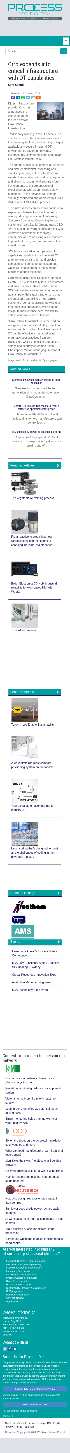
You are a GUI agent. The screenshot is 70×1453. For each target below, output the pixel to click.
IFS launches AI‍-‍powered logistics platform (36, 432)
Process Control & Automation (21, 1277)
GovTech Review (15, 1298)
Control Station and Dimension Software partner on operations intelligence (36, 407)
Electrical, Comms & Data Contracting (25, 1261)
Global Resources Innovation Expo (34, 974)
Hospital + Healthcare (17, 1294)
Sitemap (29, 1426)
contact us (8, 1416)
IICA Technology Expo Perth (30, 989)
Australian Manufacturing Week (32, 982)
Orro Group (16, 84)
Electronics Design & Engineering (23, 1264)
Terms (18, 1426)
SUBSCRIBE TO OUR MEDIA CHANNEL (35, 1389)
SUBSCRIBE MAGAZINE (35, 1404)
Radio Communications (18, 1281)
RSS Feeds (53, 1423)
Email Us (7, 1334)
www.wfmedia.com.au (14, 1331)
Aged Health (12, 1301)
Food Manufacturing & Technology (24, 1267)
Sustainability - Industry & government (26, 1288)
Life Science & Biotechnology (21, 1274)
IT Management (14, 1291)
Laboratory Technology (18, 1271)
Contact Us (23, 1423)
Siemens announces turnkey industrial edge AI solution (36, 381)
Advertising (38, 1423)
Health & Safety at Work (18, 1284)
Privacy (8, 1426)
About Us (9, 1423)
